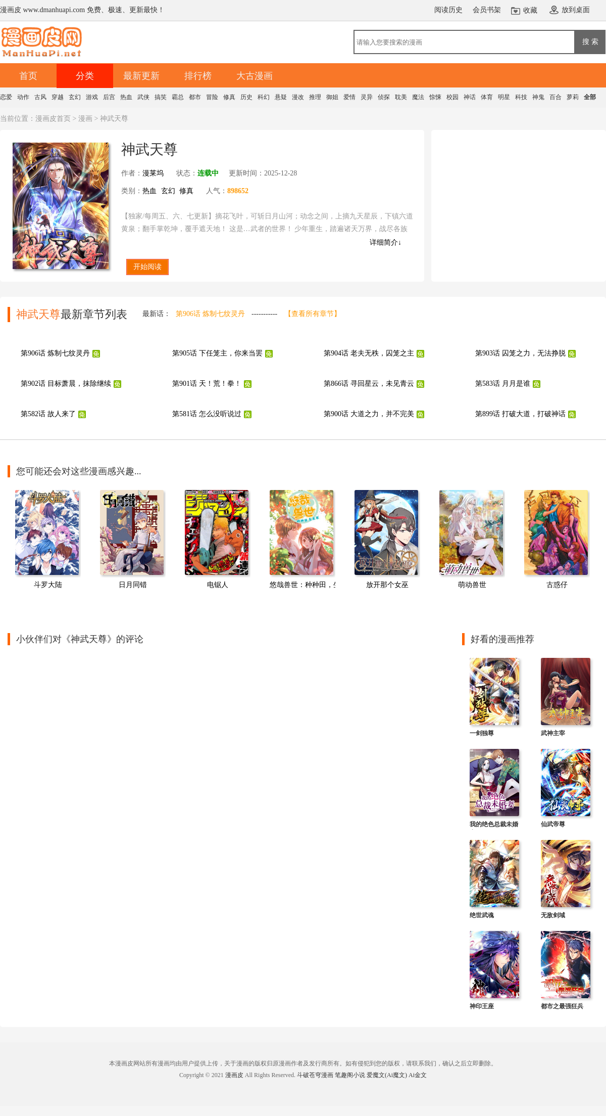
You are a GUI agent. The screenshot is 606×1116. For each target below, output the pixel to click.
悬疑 (281, 97)
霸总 (178, 97)
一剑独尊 (482, 733)
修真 (229, 97)
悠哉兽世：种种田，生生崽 (312, 585)
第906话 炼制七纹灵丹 (210, 314)
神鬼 (538, 97)
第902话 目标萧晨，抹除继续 (66, 383)
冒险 (212, 97)
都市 (195, 97)
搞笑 (161, 97)
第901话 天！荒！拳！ (206, 383)
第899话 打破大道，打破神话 (520, 414)
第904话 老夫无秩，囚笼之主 (369, 353)
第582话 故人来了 (48, 414)
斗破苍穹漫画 (315, 1075)
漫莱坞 (153, 173)
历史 (246, 97)
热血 (126, 97)
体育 (487, 97)
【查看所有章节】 (312, 314)
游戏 (92, 97)
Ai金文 (418, 1075)
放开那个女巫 (387, 585)
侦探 (384, 97)
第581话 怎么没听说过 (206, 414)
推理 (315, 97)
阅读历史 (448, 10)
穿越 (58, 97)
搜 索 (590, 41)
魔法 (418, 97)
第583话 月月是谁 (502, 383)
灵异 (367, 97)
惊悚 (435, 97)
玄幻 (75, 97)
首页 (28, 76)
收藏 (530, 10)
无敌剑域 (553, 915)
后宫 (109, 97)
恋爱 (6, 97)
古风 (40, 97)
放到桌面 (576, 10)
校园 (452, 97)
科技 (521, 97)
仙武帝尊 (553, 824)
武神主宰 (553, 733)
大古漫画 (254, 76)
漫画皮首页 (53, 118)
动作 (23, 97)
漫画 (85, 118)
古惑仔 (557, 585)
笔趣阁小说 (350, 1075)
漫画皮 (234, 1075)
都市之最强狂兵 (562, 1006)
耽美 (401, 97)
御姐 (332, 97)
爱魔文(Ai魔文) (387, 1075)
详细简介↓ (385, 242)
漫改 (298, 97)
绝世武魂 (482, 915)
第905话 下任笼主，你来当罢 (217, 353)
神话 (470, 97)
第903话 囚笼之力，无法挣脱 (520, 353)
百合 (555, 97)
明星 (504, 97)
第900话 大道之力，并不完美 (369, 414)
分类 (85, 76)
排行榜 (198, 76)
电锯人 (217, 585)
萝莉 (573, 97)
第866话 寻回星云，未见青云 (369, 383)
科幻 (264, 97)
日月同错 (133, 585)
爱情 (349, 97)
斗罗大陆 (48, 585)
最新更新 (141, 76)
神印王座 (482, 1006)
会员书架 (487, 10)
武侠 (143, 97)
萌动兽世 (472, 585)
